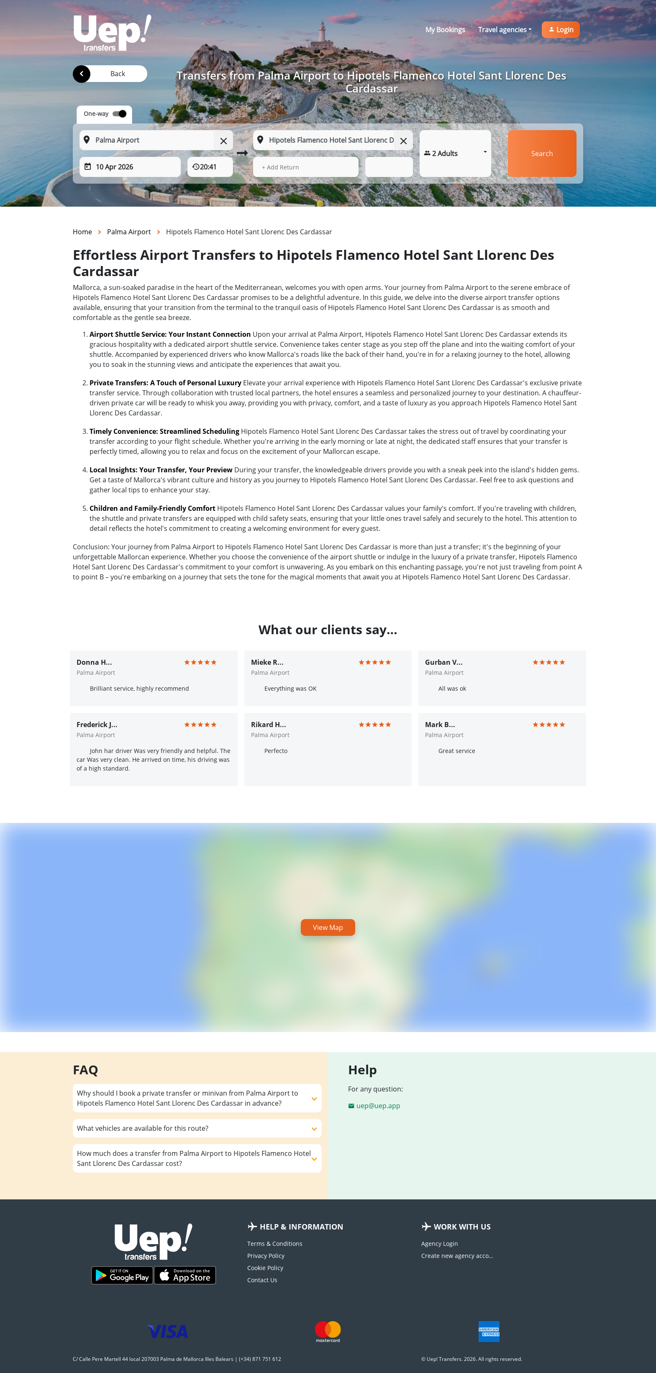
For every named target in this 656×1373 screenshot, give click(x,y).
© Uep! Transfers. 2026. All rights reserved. (471, 1359)
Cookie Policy (265, 1268)
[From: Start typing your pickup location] (156, 140)
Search (542, 153)
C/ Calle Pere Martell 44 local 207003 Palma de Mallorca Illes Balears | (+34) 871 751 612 (177, 1359)
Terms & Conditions (274, 1243)
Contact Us (262, 1280)
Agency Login (439, 1243)
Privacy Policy (265, 1256)
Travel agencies (502, 29)
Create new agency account (458, 1256)
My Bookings (445, 29)
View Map (328, 927)
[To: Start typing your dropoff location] (333, 140)
